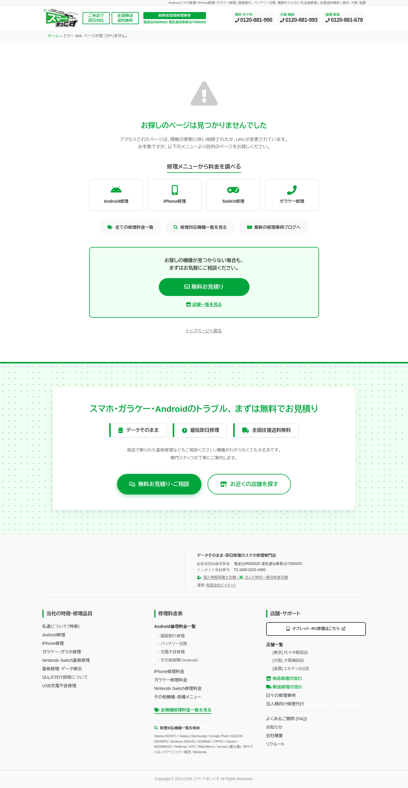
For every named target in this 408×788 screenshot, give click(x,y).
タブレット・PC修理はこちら (316, 628)
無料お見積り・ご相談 (159, 484)
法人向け (254, 38)
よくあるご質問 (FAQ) (286, 718)
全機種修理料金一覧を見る (183, 710)
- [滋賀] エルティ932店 (289, 668)
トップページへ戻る (204, 330)
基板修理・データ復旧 (62, 668)
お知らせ (274, 727)
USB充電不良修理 (59, 685)
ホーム (53, 53)
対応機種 (135, 38)
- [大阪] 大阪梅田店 (287, 660)
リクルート (275, 744)
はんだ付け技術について (65, 677)
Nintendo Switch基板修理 (66, 660)
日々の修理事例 (281, 695)
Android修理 (53, 634)
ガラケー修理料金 (170, 680)
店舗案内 (195, 38)
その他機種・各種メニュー (177, 696)
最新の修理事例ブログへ (274, 227)
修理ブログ (225, 38)
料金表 (109, 38)
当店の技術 (82, 38)
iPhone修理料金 (169, 671)
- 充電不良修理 (171, 652)
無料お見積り (204, 287)
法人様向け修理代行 (285, 703)
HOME (54, 38)
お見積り (353, 39)
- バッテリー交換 (172, 644)
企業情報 (309, 38)
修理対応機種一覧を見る (200, 227)
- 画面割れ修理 (171, 635)
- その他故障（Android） (178, 660)
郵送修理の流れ (284, 687)
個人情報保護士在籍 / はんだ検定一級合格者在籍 (242, 577)
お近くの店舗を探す (249, 484)
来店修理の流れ (284, 678)
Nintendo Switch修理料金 (178, 688)
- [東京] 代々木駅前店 (289, 652)
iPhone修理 (53, 643)
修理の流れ (165, 38)
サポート (282, 38)
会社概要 (274, 735)
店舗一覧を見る (204, 304)
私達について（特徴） (61, 626)
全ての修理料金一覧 (130, 227)
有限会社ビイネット (221, 585)
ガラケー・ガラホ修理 (61, 651)
